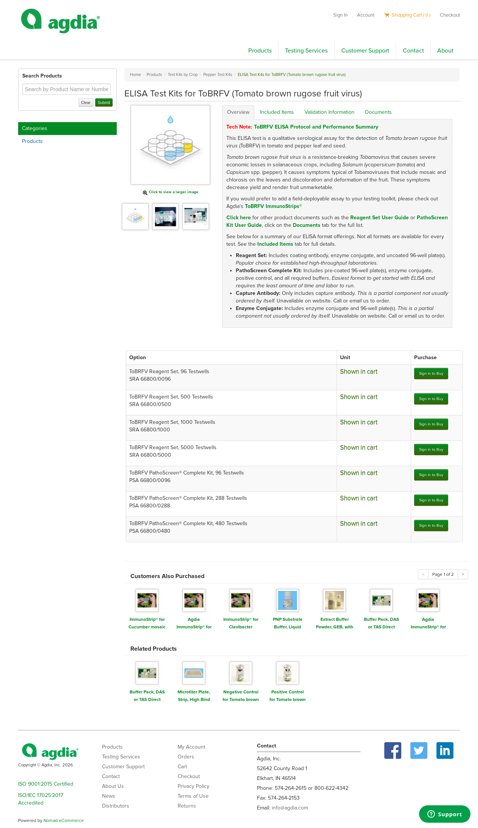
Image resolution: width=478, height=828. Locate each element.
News (108, 796)
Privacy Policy (193, 786)
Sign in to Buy (431, 373)
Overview (238, 112)
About (445, 50)
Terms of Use (193, 796)
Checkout (450, 15)
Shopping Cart (407, 15)
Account (365, 15)
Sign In (340, 15)
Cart (182, 766)
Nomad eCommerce (63, 820)
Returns (187, 806)
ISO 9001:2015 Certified (45, 784)
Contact (413, 50)
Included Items (277, 112)
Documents (378, 112)
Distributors (115, 806)
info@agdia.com (290, 808)
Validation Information (329, 112)
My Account (191, 747)
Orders (186, 757)
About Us (113, 786)
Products (260, 50)
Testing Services (306, 50)
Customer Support (365, 50)
